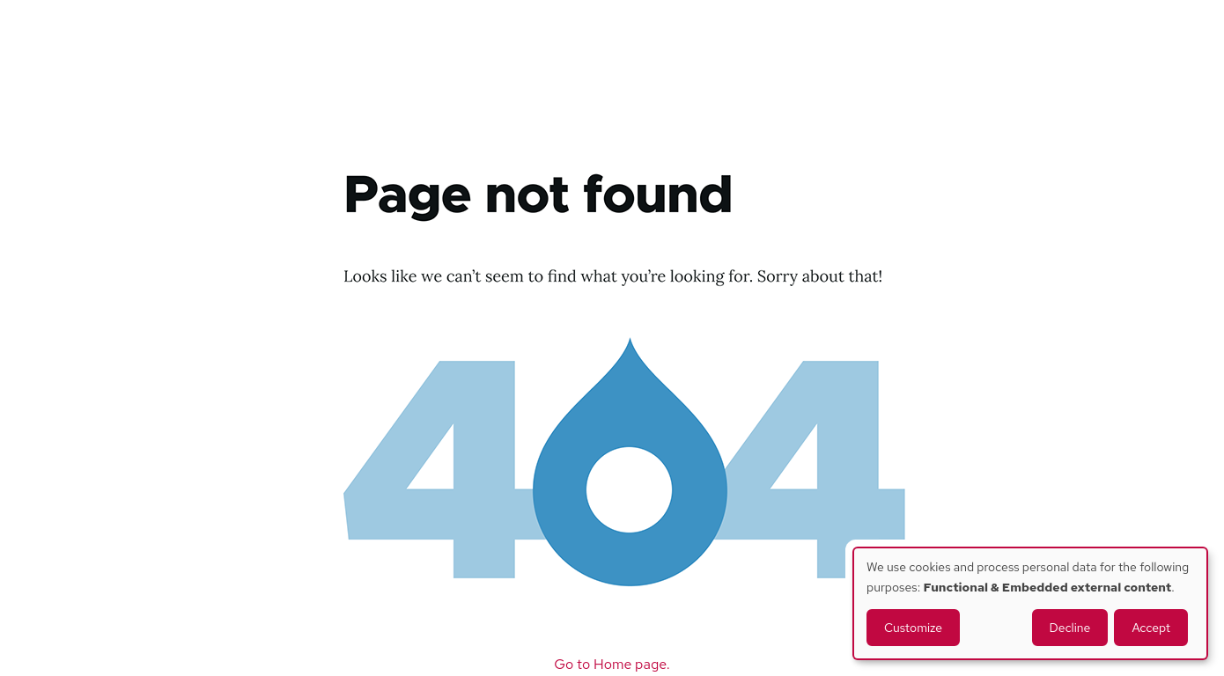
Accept (1151, 628)
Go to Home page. (612, 664)
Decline (1070, 628)
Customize (913, 628)
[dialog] (1030, 603)
